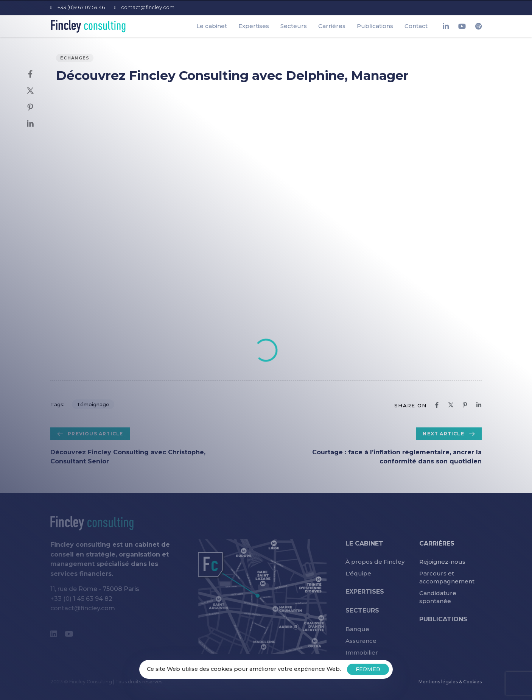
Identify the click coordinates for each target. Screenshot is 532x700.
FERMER (368, 669)
